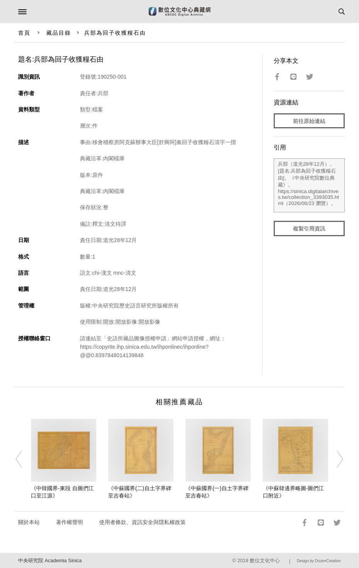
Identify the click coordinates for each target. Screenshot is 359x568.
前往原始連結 (309, 121)
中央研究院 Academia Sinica (49, 560)
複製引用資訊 (309, 228)
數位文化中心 (265, 560)
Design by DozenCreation (319, 561)
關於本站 (29, 522)
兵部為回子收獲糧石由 (115, 33)
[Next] (335, 459)
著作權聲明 (69, 522)
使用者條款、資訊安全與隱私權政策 (142, 522)
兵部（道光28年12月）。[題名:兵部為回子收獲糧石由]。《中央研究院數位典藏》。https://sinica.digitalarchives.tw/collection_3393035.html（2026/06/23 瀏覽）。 (309, 185)
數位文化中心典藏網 (179, 11)
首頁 (24, 33)
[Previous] (24, 459)
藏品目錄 (58, 33)
